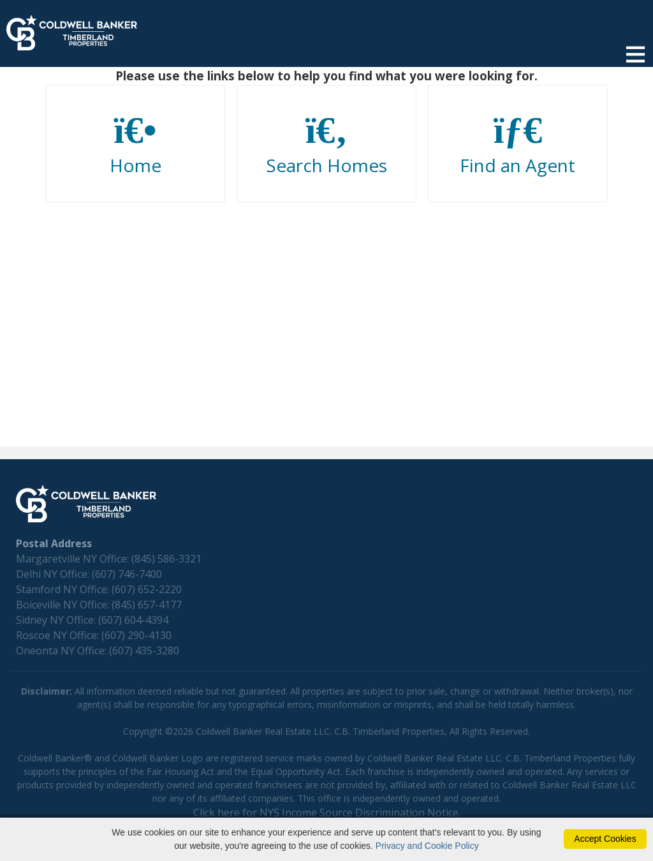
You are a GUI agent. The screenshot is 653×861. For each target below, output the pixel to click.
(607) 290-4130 (136, 635)
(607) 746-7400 (127, 574)
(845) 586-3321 (166, 559)
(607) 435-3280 (144, 651)
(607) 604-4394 (133, 620)
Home (135, 144)
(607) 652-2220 (147, 589)
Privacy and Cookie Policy (427, 846)
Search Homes (326, 144)
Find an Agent (517, 144)
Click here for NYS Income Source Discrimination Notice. (326, 813)
